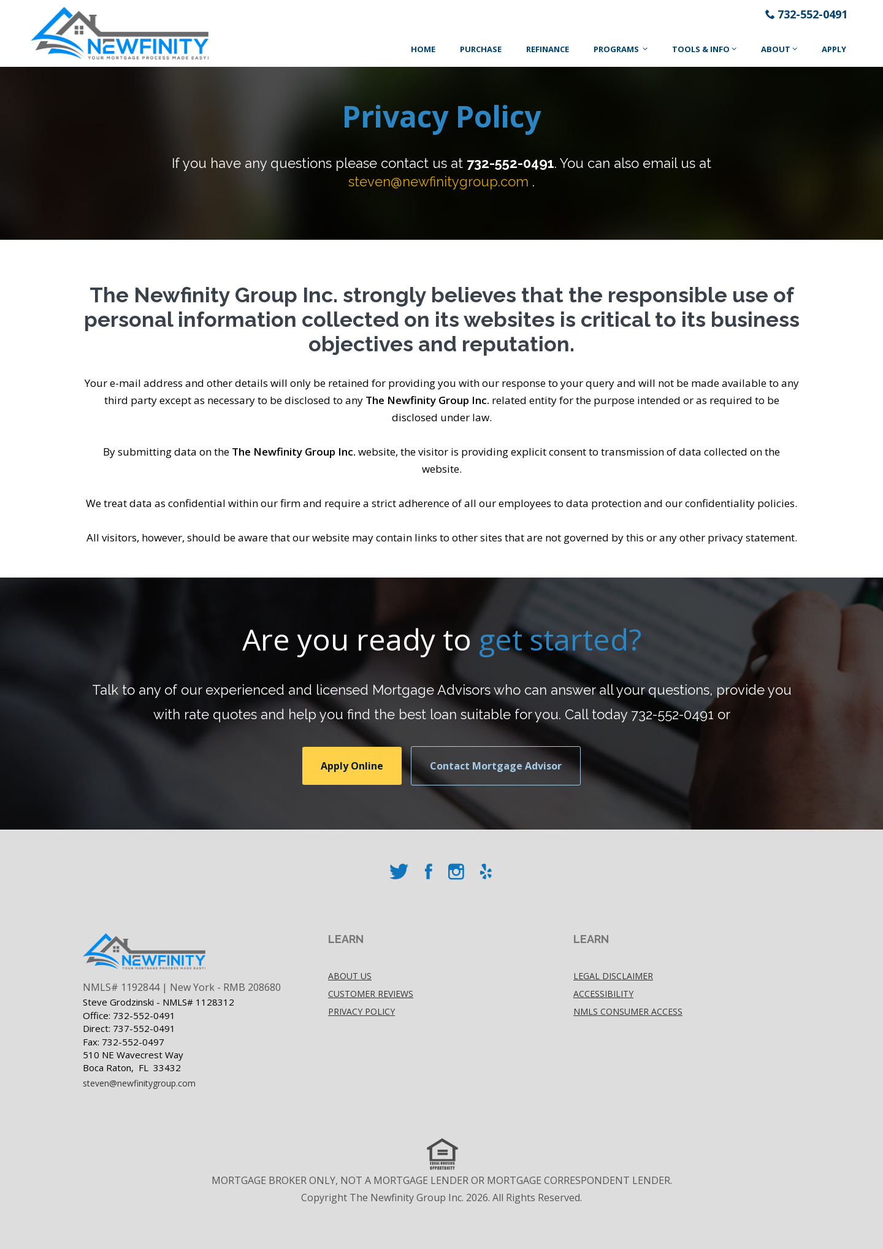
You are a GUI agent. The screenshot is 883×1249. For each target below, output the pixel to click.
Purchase (481, 49)
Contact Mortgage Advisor (496, 766)
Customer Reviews (370, 993)
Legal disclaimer (613, 976)
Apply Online (352, 766)
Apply (834, 49)
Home (423, 49)
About (775, 49)
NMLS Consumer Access (627, 1011)
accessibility (603, 993)
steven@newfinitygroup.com (438, 181)
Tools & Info (701, 49)
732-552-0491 (812, 14)
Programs (617, 49)
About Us (350, 976)
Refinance (547, 49)
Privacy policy (361, 1011)
